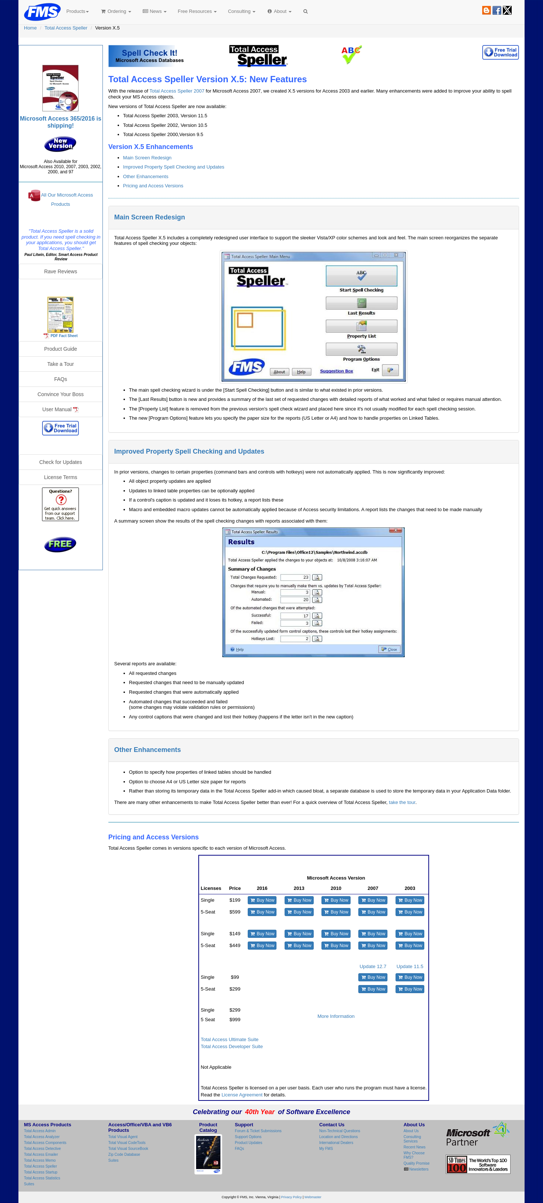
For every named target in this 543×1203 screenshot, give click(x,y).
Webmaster (312, 1197)
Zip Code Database (124, 1154)
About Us (411, 1131)
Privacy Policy (291, 1197)
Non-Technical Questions (339, 1131)
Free (197, 11)
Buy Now (262, 900)
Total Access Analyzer (42, 1137)
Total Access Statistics (42, 1178)
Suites (29, 1184)
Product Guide (60, 349)
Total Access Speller (66, 28)
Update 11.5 (410, 966)
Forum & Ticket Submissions (258, 1131)
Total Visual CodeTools (127, 1143)
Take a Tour (60, 364)
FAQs (60, 379)
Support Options (248, 1137)
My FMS (326, 1149)
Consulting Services (412, 1139)
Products (77, 11)
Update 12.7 (372, 966)
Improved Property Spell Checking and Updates (173, 167)
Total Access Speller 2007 (177, 91)
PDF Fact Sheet (64, 335)
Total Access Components (45, 1143)
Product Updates (248, 1143)
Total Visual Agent (123, 1137)
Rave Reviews (60, 271)
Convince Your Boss (61, 394)
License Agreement (242, 1095)
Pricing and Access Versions (153, 185)
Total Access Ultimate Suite (230, 1039)
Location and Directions (338, 1137)
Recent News (414, 1147)
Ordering (115, 11)
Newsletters (418, 1169)
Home (30, 28)
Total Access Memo (40, 1160)
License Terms (60, 477)
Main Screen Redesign (147, 157)
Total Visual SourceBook (128, 1149)
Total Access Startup (41, 1172)
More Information (336, 1016)
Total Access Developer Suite (232, 1046)
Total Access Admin (40, 1131)
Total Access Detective (42, 1149)
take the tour (402, 802)
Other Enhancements (145, 176)
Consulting (241, 11)
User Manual (60, 409)
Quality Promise (417, 1163)
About (279, 11)
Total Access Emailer (41, 1154)
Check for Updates (60, 462)
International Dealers (336, 1143)
